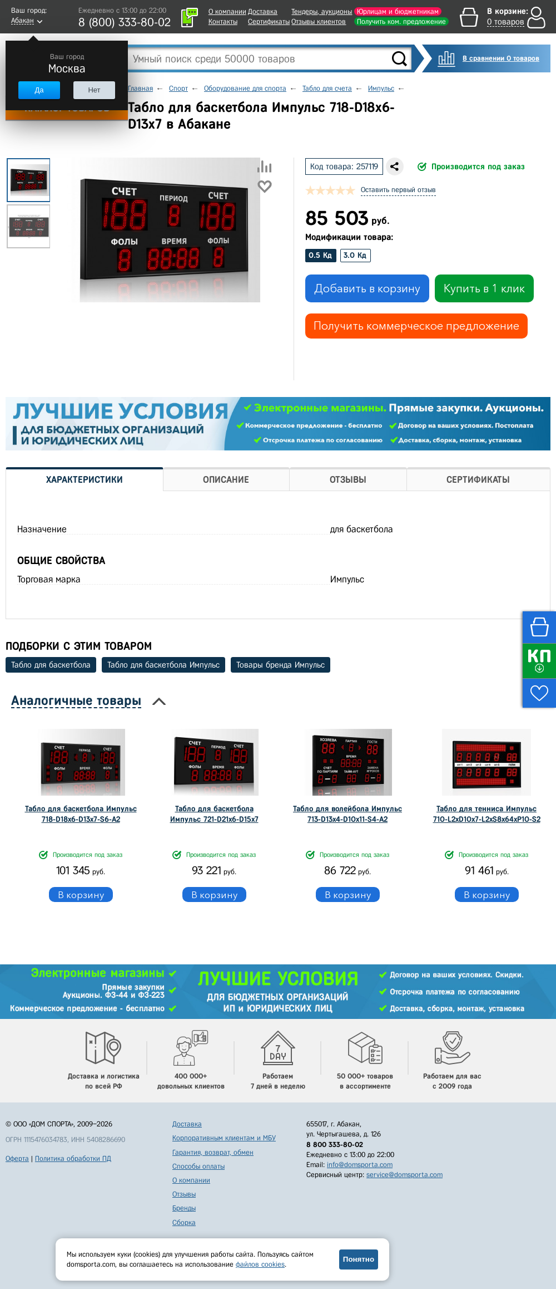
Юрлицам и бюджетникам (398, 11)
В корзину (81, 894)
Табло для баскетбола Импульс (163, 664)
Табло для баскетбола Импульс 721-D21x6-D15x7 (214, 814)
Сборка (184, 1222)
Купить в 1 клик (484, 288)
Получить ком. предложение (401, 21)
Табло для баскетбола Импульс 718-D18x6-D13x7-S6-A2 (81, 814)
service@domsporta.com (404, 1174)
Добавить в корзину (367, 288)
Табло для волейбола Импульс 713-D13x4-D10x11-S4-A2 (347, 814)
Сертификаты (269, 21)
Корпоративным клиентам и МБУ (224, 1137)
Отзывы (184, 1194)
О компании (227, 11)
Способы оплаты (198, 1166)
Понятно (358, 1259)
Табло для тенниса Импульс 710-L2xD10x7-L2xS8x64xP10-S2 (486, 814)
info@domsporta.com (360, 1164)
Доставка (262, 11)
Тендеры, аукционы (321, 11)
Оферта (17, 1158)
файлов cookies (260, 1264)
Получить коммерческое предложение (416, 325)
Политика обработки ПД (73, 1158)
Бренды (184, 1208)
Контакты (223, 21)
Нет (94, 90)
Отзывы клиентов (318, 21)
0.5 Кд (320, 255)
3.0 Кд (355, 255)
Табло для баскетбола (51, 664)
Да (38, 90)
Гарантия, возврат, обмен (213, 1152)
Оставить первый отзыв (398, 189)
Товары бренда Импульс (280, 664)
